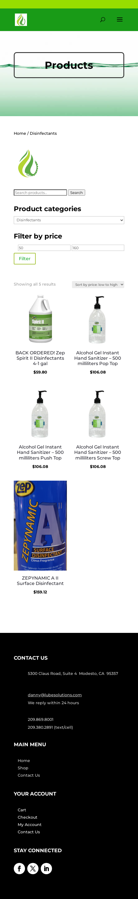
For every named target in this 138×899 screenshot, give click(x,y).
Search (76, 192)
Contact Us (29, 775)
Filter (25, 258)
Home (20, 133)
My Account (30, 824)
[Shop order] (98, 284)
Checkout (27, 817)
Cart (22, 809)
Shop (23, 767)
